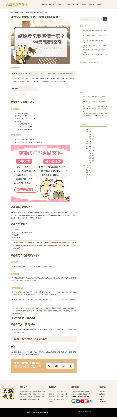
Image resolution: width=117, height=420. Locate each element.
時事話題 (91, 155)
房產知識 (91, 153)
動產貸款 (91, 136)
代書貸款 (91, 134)
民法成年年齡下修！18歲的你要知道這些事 (34, 339)
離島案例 (88, 177)
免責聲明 (81, 412)
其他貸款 (88, 131)
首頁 (12, 12)
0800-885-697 (85, 391)
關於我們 (44, 4)
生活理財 (91, 160)
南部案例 (88, 172)
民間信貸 (75, 4)
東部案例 (88, 174)
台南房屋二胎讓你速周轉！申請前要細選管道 (95, 113)
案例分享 (85, 165)
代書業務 (91, 151)
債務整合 (83, 4)
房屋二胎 (51, 4)
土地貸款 (59, 4)
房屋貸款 (88, 143)
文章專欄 (91, 4)
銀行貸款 (91, 139)
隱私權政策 (88, 412)
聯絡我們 (99, 4)
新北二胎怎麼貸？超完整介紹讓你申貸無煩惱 (95, 106)
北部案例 (88, 170)
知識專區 (21, 12)
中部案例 (88, 167)
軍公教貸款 (67, 4)
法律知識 (27, 12)
